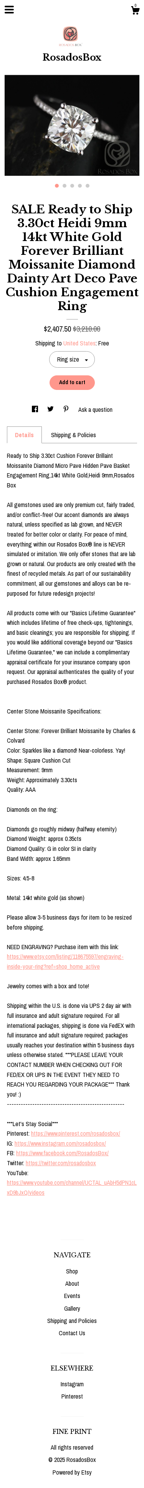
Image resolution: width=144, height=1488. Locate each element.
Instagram (72, 1384)
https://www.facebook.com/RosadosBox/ (62, 1153)
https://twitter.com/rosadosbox (61, 1163)
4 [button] (80, 186)
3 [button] (72, 186)
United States (79, 343)
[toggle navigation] (9, 9)
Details (24, 435)
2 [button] (64, 186)
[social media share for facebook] (36, 409)
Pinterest (72, 1396)
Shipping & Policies (73, 435)
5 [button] (87, 186)
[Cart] (135, 11)
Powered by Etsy (72, 1472)
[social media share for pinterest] (67, 409)
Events (72, 1295)
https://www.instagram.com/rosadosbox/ (60, 1143)
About (72, 1283)
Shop (72, 1271)
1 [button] (57, 186)
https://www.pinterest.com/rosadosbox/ (75, 1133)
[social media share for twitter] (51, 409)
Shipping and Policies (72, 1320)
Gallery (72, 1308)
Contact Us (72, 1333)
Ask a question (95, 409)
